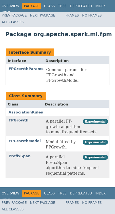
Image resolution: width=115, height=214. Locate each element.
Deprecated (81, 6)
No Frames (92, 15)
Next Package (42, 15)
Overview (10, 6)
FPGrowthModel (25, 141)
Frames (72, 15)
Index (100, 6)
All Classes (12, 22)
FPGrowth (18, 120)
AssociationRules (26, 112)
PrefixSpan (19, 156)
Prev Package (14, 15)
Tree (62, 6)
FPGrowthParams (26, 69)
